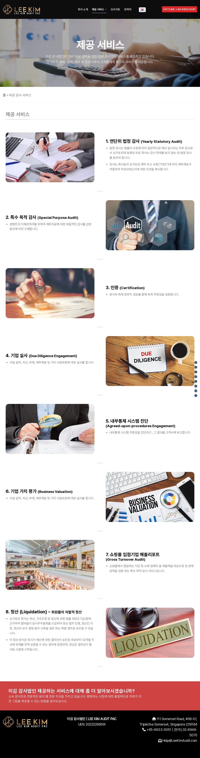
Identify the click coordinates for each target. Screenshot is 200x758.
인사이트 (115, 9)
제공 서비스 (99, 9)
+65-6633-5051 (158, 730)
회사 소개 (83, 9)
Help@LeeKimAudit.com (179, 741)
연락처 (127, 9)
